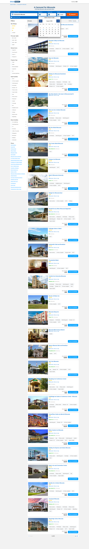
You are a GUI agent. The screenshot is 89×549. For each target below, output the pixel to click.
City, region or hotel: (15, 12)
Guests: (58, 12)
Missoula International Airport (16, 187)
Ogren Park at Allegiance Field (16, 164)
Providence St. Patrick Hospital (16, 162)
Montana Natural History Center (16, 160)
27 (52, 33)
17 (43, 31)
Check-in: (40, 12)
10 (43, 29)
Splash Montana (14, 175)
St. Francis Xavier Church (15, 158)
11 (46, 29)
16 (40, 31)
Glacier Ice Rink (14, 171)
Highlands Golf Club (14, 179)
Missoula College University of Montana (18, 173)
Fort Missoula (13, 183)
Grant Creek (13, 185)
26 (49, 33)
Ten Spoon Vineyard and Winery (16, 177)
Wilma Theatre (13, 150)
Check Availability (73, 36)
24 (43, 33)
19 (49, 31)
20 (52, 31)
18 (46, 31)
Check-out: (50, 12)
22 (58, 31)
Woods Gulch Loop (14, 181)
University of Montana (15, 168)
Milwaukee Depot (14, 152)
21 (55, 31)
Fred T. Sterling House (15, 166)
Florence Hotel (13, 148)
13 (52, 29)
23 (40, 33)
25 (46, 33)
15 (58, 29)
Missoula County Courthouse (16, 156)
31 (43, 35)
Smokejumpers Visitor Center (16, 189)
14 (55, 29)
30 (40, 35)
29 (58, 33)
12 (49, 29)
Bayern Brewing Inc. (14, 169)
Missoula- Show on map (54, 43)
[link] (15, 2)
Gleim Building (13, 145)
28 (55, 33)
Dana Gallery (13, 154)
